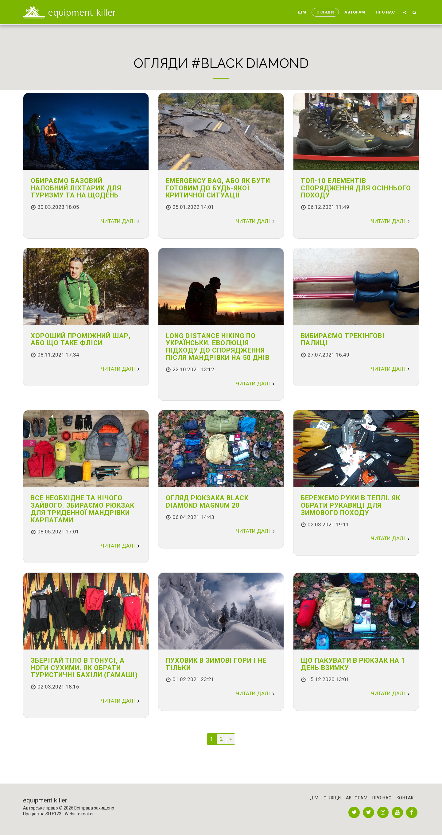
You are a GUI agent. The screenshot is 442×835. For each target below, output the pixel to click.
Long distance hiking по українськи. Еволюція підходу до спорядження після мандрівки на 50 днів (217, 346)
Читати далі (121, 221)
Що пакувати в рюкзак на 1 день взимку (353, 664)
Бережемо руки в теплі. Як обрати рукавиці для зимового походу (350, 505)
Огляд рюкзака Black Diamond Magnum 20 (207, 501)
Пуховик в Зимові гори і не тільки (216, 664)
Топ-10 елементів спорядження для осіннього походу (356, 188)
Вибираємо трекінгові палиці (343, 339)
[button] (404, 12)
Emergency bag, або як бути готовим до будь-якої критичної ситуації (218, 188)
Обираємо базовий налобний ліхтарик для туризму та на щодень (76, 188)
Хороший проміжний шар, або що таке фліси (81, 339)
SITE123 (53, 813)
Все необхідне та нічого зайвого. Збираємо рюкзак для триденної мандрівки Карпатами (82, 509)
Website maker (79, 813)
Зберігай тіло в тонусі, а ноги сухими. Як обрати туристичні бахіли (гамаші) (84, 668)
